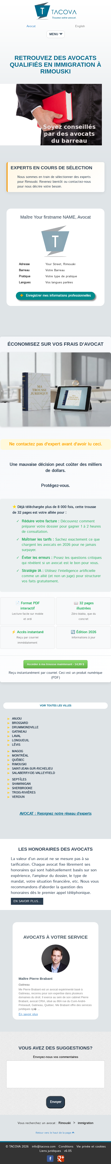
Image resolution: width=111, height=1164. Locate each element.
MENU (55, 34)
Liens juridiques (50, 1151)
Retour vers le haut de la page (55, 1133)
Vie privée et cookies (91, 1146)
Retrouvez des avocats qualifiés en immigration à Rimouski (55, 65)
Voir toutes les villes (55, 705)
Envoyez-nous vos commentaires (55, 1057)
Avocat (31, 26)
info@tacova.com (43, 1146)
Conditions (66, 1146)
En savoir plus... (27, 901)
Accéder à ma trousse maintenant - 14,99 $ (55, 664)
